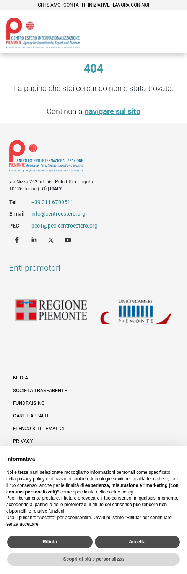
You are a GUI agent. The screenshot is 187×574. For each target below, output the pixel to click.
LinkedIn (34, 239)
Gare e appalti (31, 416)
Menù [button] (171, 31)
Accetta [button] (137, 541)
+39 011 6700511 (52, 202)
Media (20, 378)
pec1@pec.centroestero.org (64, 226)
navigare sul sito (112, 111)
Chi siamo (49, 5)
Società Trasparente (40, 390)
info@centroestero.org (58, 214)
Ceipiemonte (43, 33)
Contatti (74, 5)
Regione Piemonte (51, 311)
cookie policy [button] (120, 492)
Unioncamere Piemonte (136, 311)
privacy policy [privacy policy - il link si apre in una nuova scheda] (31, 479)
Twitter (51, 239)
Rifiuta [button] (50, 541)
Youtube (68, 239)
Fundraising (29, 403)
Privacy (23, 441)
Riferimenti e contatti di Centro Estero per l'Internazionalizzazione (85, 157)
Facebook (18, 239)
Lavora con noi (131, 5)
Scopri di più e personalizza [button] (93, 559)
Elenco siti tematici (38, 428)
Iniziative (99, 5)
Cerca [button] (155, 31)
